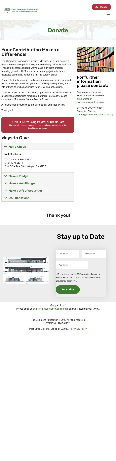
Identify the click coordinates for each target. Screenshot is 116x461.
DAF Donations (19, 198)
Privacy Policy (80, 329)
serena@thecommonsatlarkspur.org (95, 114)
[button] (108, 13)
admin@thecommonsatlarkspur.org (50, 309)
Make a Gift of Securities (26, 190)
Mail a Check (17, 146)
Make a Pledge (18, 176)
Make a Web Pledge (22, 183)
